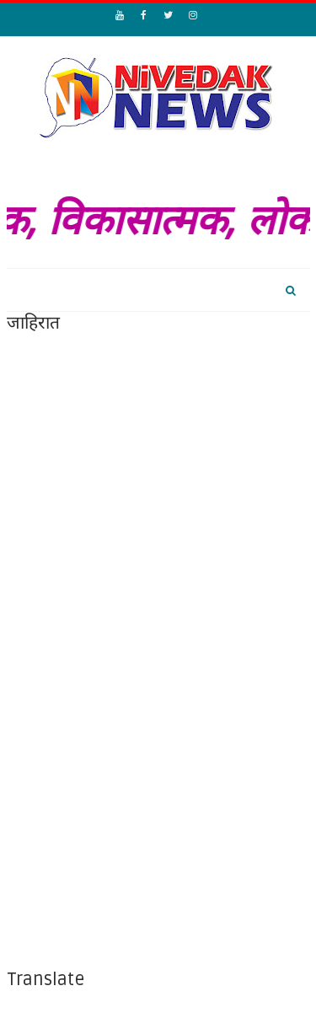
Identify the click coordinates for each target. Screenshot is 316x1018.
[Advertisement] (158, 493)
